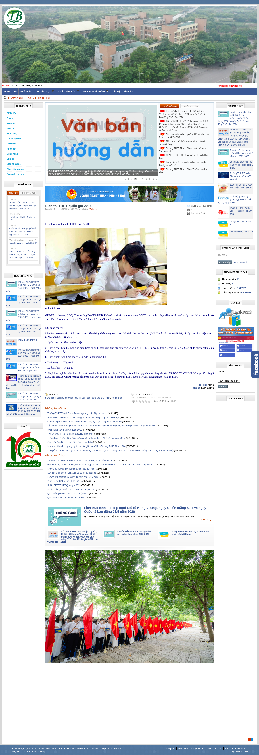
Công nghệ (12, 154)
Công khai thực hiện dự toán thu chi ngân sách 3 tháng (182, 143)
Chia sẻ (23, 158)
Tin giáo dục (44, 98)
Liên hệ (116, 91)
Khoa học (11, 149)
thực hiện (105, 398)
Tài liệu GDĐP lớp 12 (28, 340)
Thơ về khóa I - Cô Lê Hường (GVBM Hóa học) (70, 434)
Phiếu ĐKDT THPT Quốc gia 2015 (64, 485)
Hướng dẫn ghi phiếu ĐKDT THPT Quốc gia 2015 (71, 489)
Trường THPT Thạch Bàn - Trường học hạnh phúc (184, 171)
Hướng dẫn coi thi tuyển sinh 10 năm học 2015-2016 (72, 477)
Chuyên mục (45, 91)
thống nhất (116, 398)
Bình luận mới (28, 193)
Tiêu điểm (13, 193)
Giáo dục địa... (14, 164)
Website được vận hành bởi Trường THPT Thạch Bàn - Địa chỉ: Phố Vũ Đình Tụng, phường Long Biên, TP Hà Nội (66, 748)
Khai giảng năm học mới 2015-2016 (64, 430)
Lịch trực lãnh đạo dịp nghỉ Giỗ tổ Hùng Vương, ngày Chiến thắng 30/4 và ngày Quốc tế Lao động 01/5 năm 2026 (182, 114)
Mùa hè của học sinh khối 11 (23, 243)
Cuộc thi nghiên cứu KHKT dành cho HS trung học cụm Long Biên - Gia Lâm (84, 421)
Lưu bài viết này (199, 213)
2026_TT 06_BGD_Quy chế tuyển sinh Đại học (183, 156)
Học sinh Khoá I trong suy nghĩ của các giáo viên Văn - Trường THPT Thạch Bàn (86, 446)
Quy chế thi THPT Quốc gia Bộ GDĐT (65, 497)
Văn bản (23, 123)
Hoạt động (23, 133)
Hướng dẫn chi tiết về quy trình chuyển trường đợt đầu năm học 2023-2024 (22, 205)
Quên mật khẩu (240, 262)
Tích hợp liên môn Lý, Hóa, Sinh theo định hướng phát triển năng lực (80, 460)
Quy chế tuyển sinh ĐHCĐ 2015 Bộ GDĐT (68, 493)
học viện (69, 398)
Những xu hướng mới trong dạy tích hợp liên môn (71, 469)
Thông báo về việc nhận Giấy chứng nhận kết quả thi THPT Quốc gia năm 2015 (86, 438)
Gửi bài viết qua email (201, 206)
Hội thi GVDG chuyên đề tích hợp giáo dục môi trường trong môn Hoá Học (83, 417)
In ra (193, 209)
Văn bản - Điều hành (95, 91)
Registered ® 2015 (239, 751)
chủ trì (78, 398)
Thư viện (11, 143)
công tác (96, 398)
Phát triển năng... (15, 169)
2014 (25, 751)
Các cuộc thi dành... (17, 174)
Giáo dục (23, 128)
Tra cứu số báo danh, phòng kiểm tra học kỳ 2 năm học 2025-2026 (29, 396)
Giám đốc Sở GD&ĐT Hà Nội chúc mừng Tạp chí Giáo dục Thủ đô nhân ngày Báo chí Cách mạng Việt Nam (99, 464)
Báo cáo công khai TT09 (241, 231)
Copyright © (17, 751)
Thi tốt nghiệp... (23, 138)
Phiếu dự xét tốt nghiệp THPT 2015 (64, 481)
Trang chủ (170, 748)
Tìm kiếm (128, 91)
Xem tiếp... (204, 519)
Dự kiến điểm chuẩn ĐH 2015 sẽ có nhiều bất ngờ (71, 473)
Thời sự (30, 98)
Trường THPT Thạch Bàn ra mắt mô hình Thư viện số (182, 150)
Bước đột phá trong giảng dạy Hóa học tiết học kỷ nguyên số (183, 164)
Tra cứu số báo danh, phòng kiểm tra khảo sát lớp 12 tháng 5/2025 (29, 367)
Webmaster (94, 209)
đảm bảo (86, 398)
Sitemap (33, 751)
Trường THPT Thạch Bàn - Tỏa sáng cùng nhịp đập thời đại (76, 413)
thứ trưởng (50, 398)
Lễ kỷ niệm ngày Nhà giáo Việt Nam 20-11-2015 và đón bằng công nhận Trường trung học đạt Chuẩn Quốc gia (101, 425)
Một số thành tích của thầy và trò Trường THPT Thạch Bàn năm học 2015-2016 (22, 254)
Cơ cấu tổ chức (68, 91)
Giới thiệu (26, 91)
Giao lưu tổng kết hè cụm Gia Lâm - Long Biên (70, 442)
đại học (60, 398)
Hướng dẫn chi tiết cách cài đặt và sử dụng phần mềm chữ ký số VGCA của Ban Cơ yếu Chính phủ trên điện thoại (23, 382)
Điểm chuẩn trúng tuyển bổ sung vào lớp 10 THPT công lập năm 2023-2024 (22, 231)
